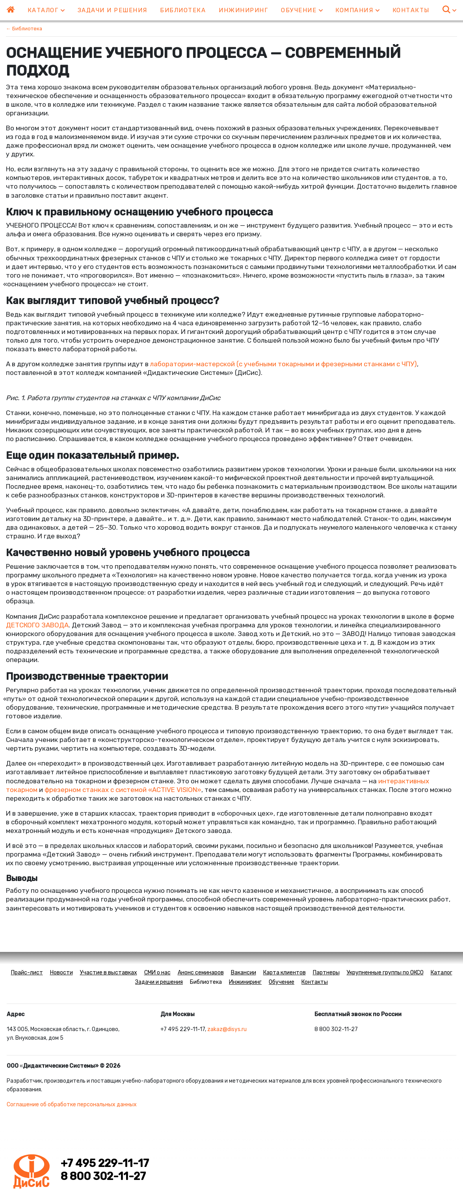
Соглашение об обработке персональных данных (72, 1104)
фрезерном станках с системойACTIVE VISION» (123, 790)
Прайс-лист (27, 972)
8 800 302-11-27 (103, 1176)
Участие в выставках (108, 972)
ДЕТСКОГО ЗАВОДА (37, 625)
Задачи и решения (112, 10)
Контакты (411, 10)
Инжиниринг (243, 10)
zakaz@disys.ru (227, 1029)
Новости (61, 972)
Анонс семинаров (201, 972)
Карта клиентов (284, 972)
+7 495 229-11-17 (105, 1163)
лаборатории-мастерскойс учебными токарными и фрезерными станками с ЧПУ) (283, 364)
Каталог (46, 10)
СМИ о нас (157, 972)
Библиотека (183, 10)
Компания (357, 10)
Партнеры (326, 972)
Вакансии (243, 972)
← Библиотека (24, 29)
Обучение (302, 10)
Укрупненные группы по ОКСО (385, 972)
